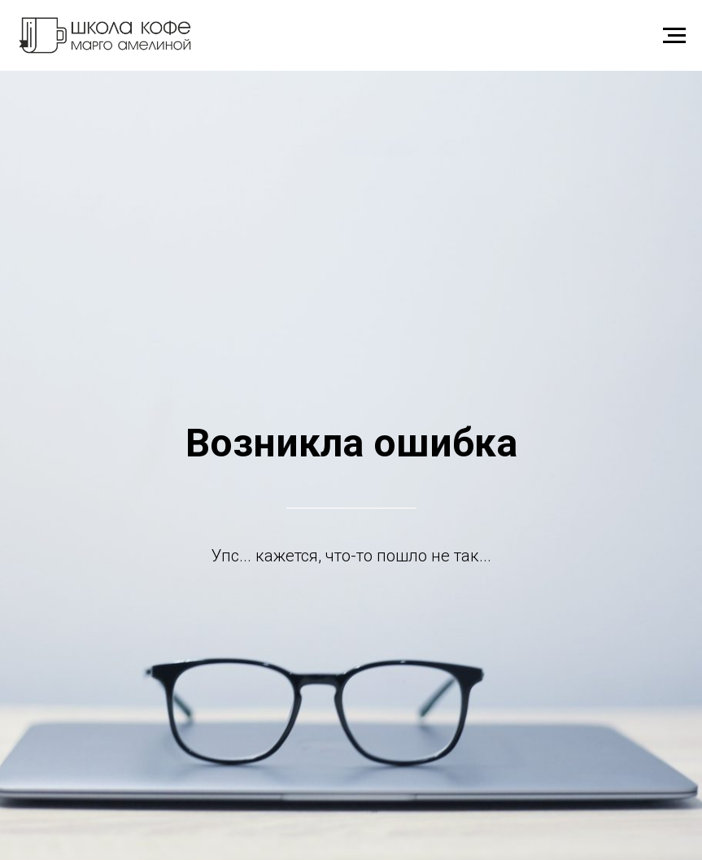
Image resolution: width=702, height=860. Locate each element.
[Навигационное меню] (674, 36)
